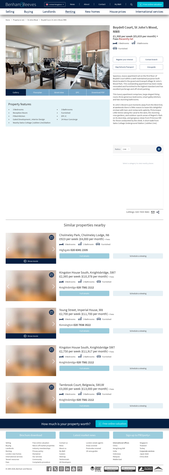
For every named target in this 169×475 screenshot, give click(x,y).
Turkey (142, 448)
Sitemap (62, 456)
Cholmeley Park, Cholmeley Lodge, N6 (84, 235)
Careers (62, 454)
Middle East (117, 459)
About (86, 4)
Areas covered (91, 445)
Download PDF (98, 92)
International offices (121, 443)
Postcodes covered (93, 448)
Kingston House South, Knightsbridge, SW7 (87, 272)
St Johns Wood (32, 20)
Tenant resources (12, 459)
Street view (59, 92)
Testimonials (64, 459)
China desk (144, 456)
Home (8, 20)
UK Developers (65, 462)
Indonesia (117, 454)
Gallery (16, 92)
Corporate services (147, 451)
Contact (102, 4)
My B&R (118, 4)
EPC (77, 92)
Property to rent (18, 20)
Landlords (49, 11)
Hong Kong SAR (119, 448)
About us (62, 448)
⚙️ (158, 149)
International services (149, 11)
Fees (7, 462)
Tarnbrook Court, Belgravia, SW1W (81, 385)
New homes (92, 11)
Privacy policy (37, 451)
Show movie (31, 261)
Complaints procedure (41, 462)
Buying (28, 11)
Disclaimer (36, 454)
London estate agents (94, 443)
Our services (37, 456)
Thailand (143, 445)
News (72, 4)
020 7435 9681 (142, 211)
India (115, 451)
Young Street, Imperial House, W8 (81, 310)
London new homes (13, 454)
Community (37, 459)
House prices (118, 11)
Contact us (63, 443)
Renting (70, 11)
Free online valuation (40, 443)
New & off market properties (43, 445)
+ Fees (107, 239)
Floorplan (37, 92)
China (115, 445)
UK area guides (92, 451)
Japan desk (144, 454)
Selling (10, 11)
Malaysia (116, 456)
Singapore (144, 443)
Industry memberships (41, 448)
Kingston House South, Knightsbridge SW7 (87, 347)
